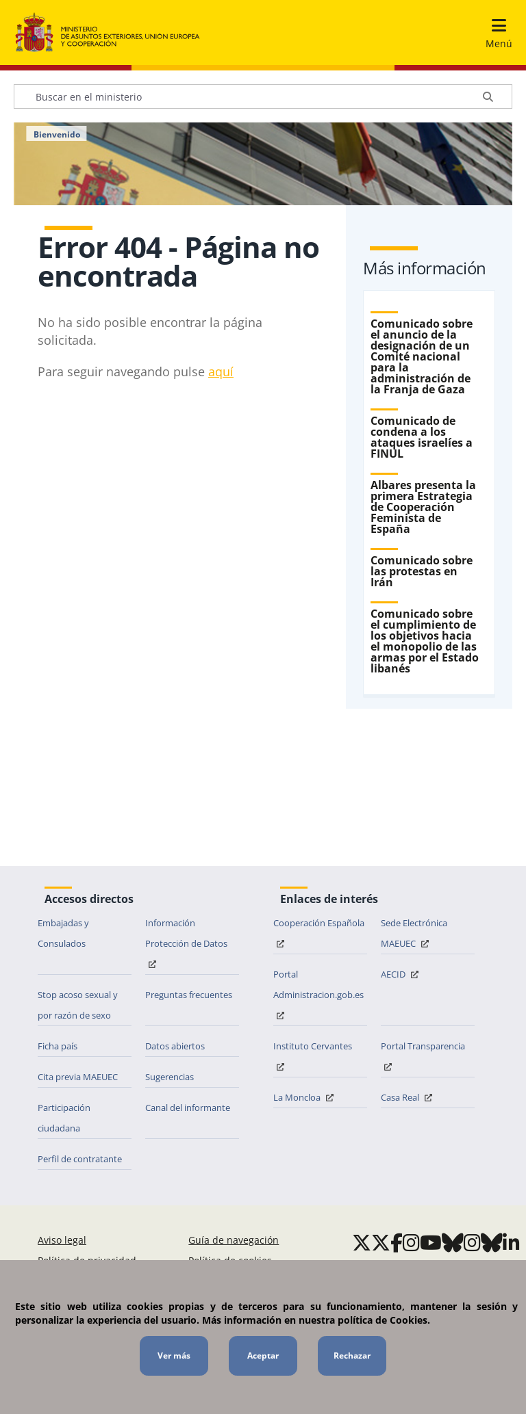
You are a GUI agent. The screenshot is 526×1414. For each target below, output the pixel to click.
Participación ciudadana (64, 1117)
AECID (401, 974)
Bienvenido (57, 134)
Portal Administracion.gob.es (318, 993)
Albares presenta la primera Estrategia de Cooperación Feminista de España (423, 506)
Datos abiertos (175, 1046)
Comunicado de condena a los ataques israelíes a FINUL (422, 437)
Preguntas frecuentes (188, 995)
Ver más (174, 1355)
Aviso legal (62, 1239)
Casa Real (408, 1097)
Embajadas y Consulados (63, 933)
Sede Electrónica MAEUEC (414, 933)
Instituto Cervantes (312, 1055)
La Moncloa (305, 1097)
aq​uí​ (221, 371)
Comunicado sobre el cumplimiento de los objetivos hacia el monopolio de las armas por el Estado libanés (425, 641)
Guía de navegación (233, 1239)
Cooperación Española (318, 932)
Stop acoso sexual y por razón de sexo (78, 1005)
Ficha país (57, 1046)
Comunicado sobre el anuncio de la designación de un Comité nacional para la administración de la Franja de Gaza (422, 356)
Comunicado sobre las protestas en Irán (422, 571)
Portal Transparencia (423, 1055)
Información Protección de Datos (186, 942)
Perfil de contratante (80, 1159)
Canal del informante (187, 1107)
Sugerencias (169, 1077)
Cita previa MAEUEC (78, 1077)
